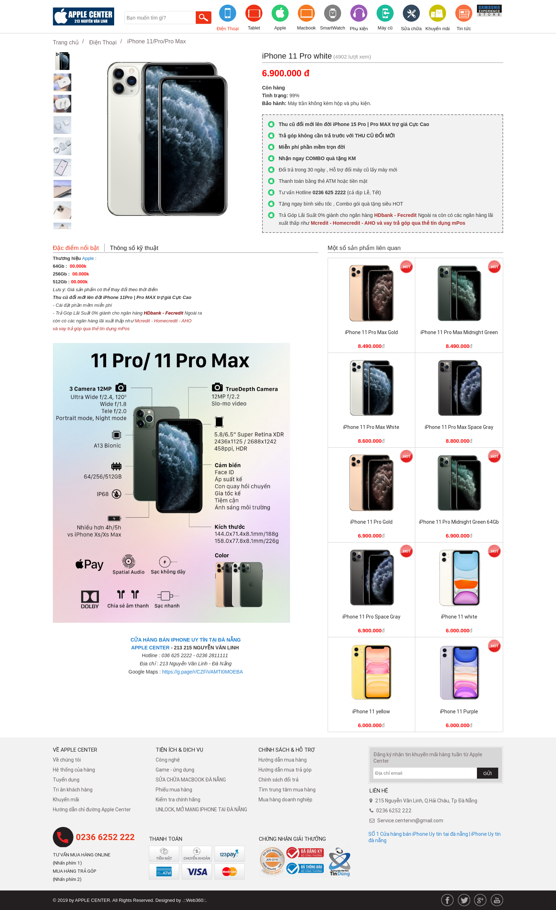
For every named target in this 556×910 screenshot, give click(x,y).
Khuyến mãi (438, 28)
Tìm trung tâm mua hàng (287, 789)
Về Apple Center (75, 749)
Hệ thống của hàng (74, 770)
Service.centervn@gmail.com (410, 820)
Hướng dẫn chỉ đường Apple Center (92, 809)
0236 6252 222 (105, 837)
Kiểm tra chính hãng (178, 799)
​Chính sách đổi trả (278, 780)
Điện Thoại (228, 28)
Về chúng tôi (67, 760)
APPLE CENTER (150, 647)
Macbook (306, 28)
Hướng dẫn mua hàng (282, 760)
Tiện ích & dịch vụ (179, 749)
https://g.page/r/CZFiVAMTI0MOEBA (202, 672)
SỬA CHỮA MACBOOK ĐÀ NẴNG (191, 780)
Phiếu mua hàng (174, 789)
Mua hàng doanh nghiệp (285, 799)
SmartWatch (332, 28)
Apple (280, 28)
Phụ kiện (359, 28)
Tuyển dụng (66, 780)
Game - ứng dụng (175, 770)
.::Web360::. (194, 900)
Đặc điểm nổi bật (76, 248)
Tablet (254, 28)
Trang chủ (66, 42)
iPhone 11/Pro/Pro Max (156, 41)
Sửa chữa (411, 28)
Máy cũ (385, 28)
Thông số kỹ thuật (134, 248)
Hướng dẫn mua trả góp (285, 770)
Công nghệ (168, 760)
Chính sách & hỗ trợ (286, 749)
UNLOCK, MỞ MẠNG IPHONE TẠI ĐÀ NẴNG (201, 809)
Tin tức (464, 28)
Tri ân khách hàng (73, 789)
